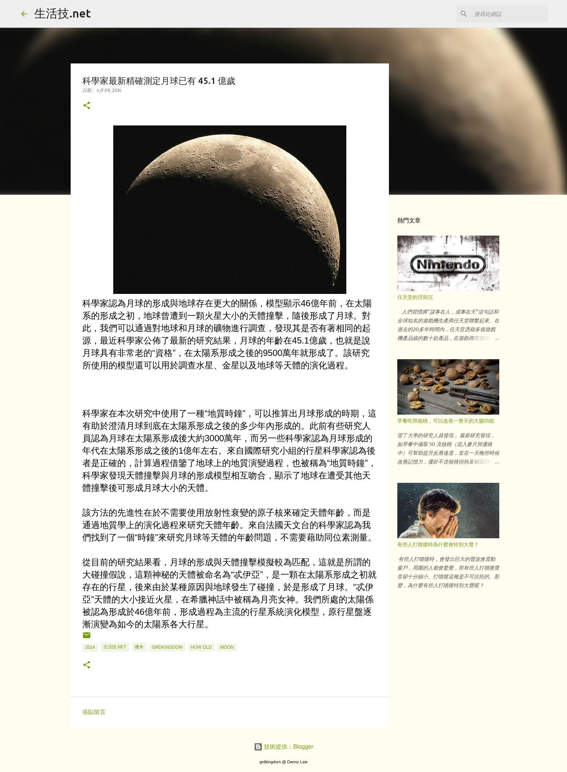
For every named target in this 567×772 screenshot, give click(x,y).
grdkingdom (167, 647)
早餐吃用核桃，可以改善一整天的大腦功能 (445, 421)
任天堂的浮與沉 (415, 297)
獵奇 (139, 646)
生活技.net (62, 13)
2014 (90, 647)
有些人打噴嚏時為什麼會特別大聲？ (438, 544)
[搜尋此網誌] (509, 14)
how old (201, 647)
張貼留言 (94, 712)
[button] (86, 106)
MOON (226, 647)
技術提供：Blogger (284, 747)
